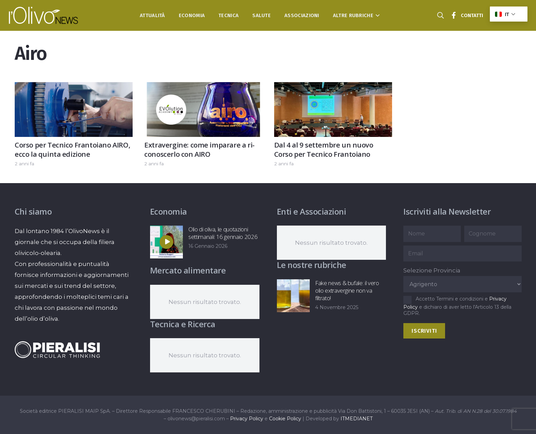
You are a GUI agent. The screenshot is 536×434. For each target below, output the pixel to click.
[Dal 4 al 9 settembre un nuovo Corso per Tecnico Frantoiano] (333, 87)
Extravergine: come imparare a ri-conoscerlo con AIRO (199, 149)
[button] (376, 15)
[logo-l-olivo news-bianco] (43, 15)
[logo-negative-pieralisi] (57, 349)
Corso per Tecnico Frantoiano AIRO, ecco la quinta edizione (72, 149)
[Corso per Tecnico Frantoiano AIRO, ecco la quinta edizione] (74, 87)
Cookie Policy (285, 419)
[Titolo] (454, 15)
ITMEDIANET (356, 419)
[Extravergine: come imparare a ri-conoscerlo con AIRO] (203, 87)
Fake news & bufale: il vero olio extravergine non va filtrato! (347, 290)
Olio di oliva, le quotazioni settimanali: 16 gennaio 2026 (222, 233)
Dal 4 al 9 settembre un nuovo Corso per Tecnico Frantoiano (323, 149)
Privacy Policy (246, 419)
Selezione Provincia (431, 270)
